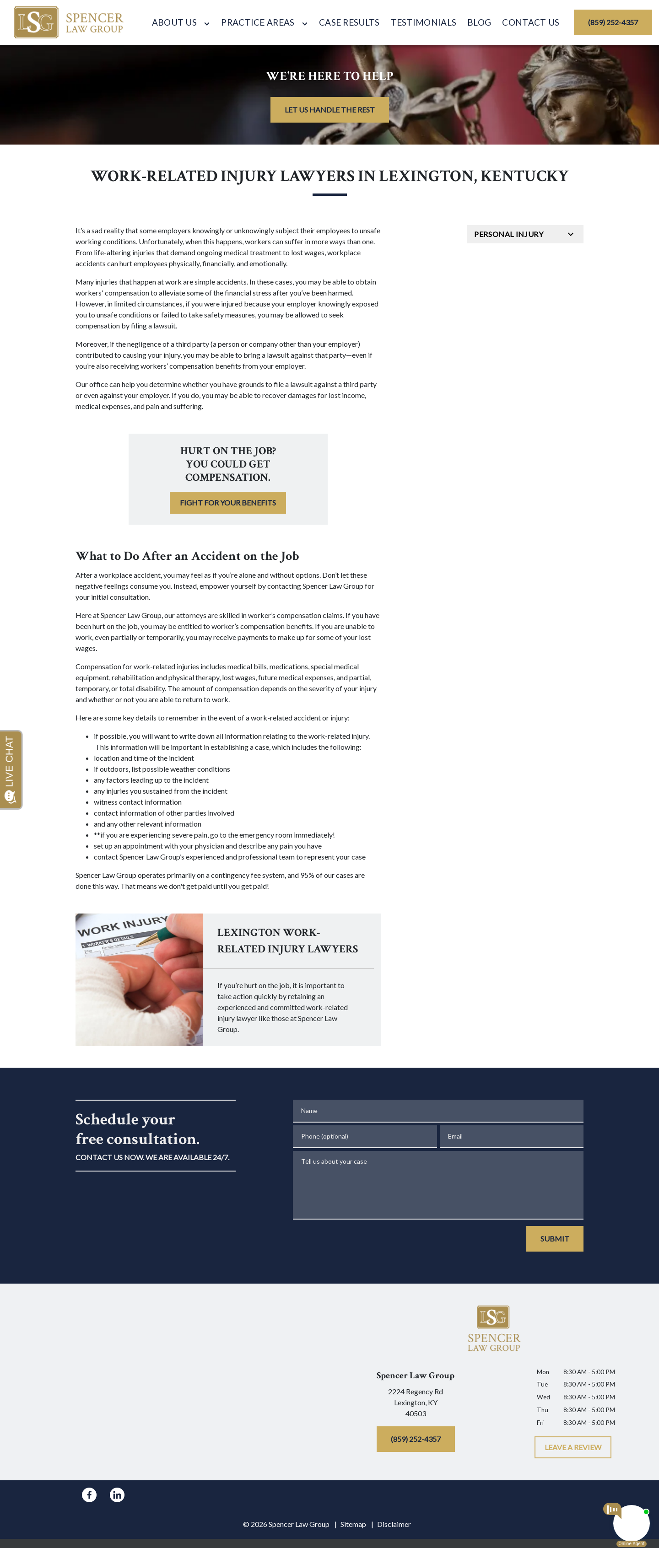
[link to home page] (69, 22)
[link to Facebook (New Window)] (89, 1495)
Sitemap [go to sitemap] (353, 1524)
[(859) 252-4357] (613, 22)
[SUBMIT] (554, 1239)
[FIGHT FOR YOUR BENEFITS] (228, 503)
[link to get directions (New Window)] (415, 1404)
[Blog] (479, 22)
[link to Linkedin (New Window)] (117, 1495)
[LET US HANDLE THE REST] (329, 110)
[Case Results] (349, 22)
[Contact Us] (531, 22)
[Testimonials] (423, 22)
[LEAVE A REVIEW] (573, 1447)
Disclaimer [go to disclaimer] (394, 1524)
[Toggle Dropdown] (207, 23)
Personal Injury (509, 234)
